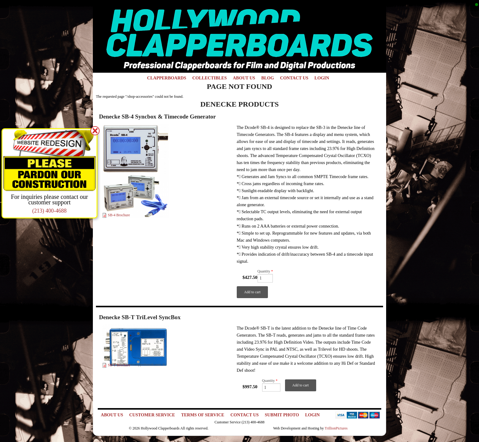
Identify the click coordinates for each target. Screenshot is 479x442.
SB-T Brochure (119, 365)
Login (321, 78)
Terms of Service (202, 415)
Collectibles (209, 78)
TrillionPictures (336, 428)
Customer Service (152, 415)
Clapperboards (166, 78)
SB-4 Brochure (119, 215)
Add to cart (252, 292)
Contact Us (294, 78)
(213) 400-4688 (49, 211)
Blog (267, 78)
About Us (244, 78)
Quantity (265, 271)
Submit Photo (282, 415)
